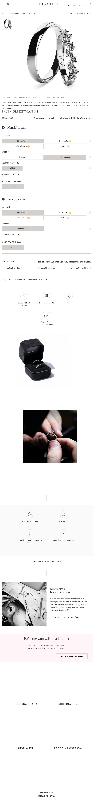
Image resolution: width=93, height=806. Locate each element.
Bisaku (5, 14)
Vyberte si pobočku (67, 617)
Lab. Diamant (65, 157)
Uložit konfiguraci (48, 268)
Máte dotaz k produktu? (12, 268)
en (74, 5)
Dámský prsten (16, 127)
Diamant (22, 157)
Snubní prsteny (17, 14)
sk (85, 5)
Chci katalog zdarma (71, 656)
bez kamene (23, 229)
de (79, 5)
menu (4, 4)
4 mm (13, 186)
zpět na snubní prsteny (46, 561)
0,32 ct (12, 168)
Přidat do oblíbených (80, 14)
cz (69, 5)
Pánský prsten (16, 199)
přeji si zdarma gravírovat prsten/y (29, 279)
